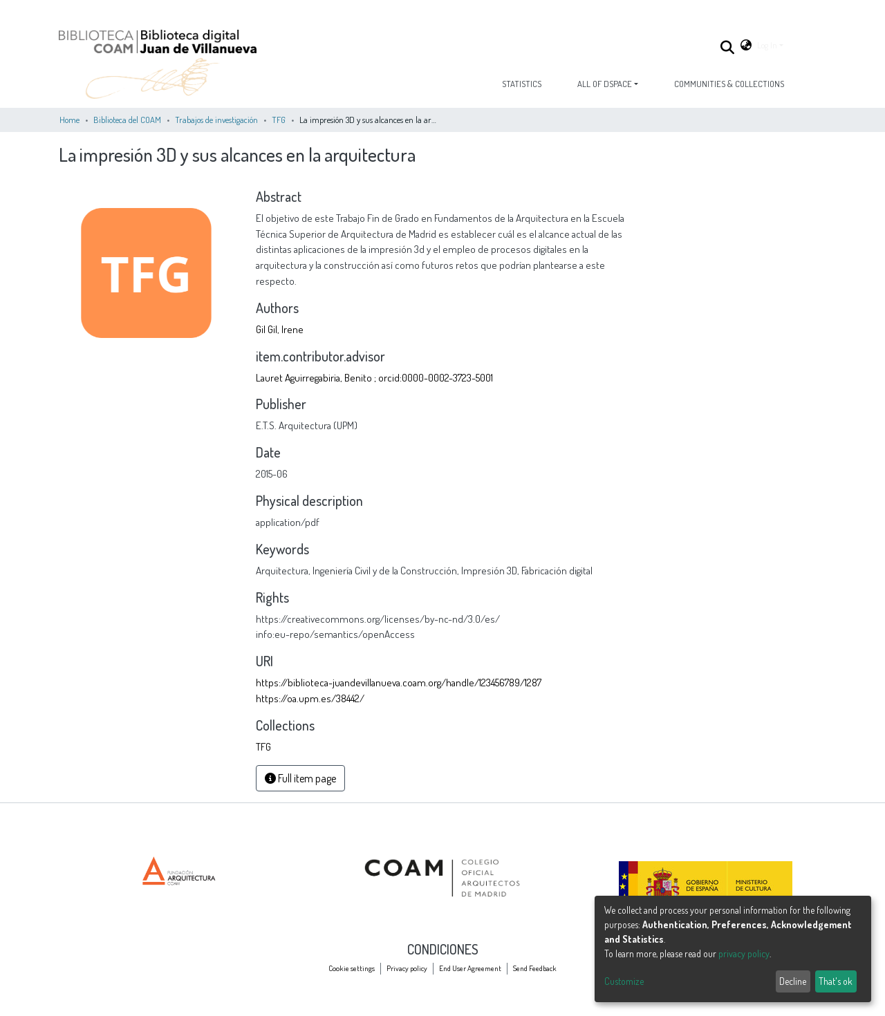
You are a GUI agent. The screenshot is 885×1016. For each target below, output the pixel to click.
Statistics (521, 83)
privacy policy (744, 953)
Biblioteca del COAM (127, 119)
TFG (279, 119)
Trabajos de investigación (216, 119)
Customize (624, 981)
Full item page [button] (300, 778)
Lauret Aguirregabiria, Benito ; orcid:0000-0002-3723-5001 (374, 377)
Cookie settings (351, 968)
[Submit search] (727, 47)
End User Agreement (470, 968)
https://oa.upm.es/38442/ (310, 698)
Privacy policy (406, 968)
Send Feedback (535, 968)
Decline (792, 981)
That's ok (836, 981)
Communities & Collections (729, 83)
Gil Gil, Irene (280, 329)
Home (69, 119)
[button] (746, 45)
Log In (767, 44)
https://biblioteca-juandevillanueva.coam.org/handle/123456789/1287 (398, 682)
